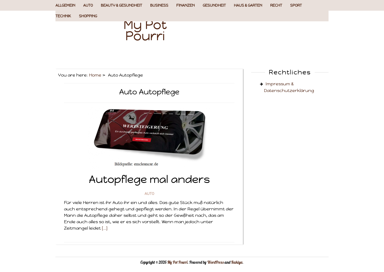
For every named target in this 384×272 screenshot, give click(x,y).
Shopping (88, 16)
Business (159, 5)
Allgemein (65, 5)
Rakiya (236, 262)
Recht (276, 5)
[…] (104, 228)
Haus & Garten (248, 5)
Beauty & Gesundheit (121, 5)
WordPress (215, 262)
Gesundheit (214, 5)
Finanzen (185, 5)
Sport (296, 5)
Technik (63, 16)
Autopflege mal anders (149, 179)
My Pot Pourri (145, 30)
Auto (88, 5)
